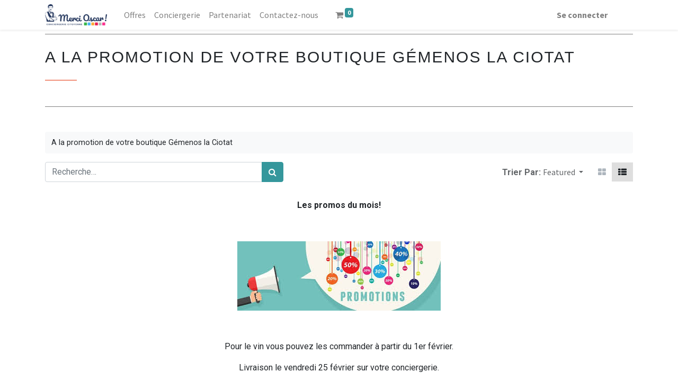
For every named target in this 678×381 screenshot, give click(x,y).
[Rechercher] (272, 172)
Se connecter (582, 15)
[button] (563, 172)
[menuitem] (135, 14)
